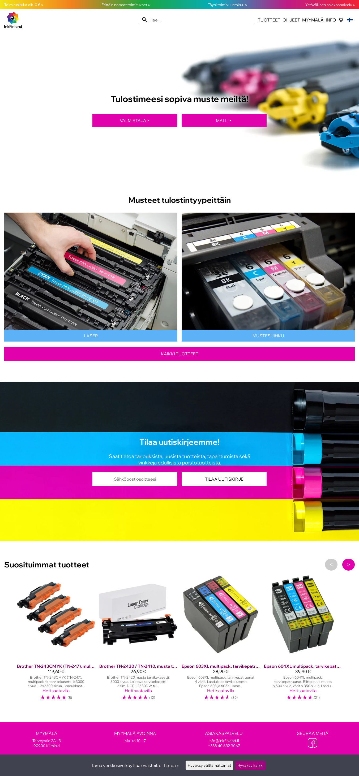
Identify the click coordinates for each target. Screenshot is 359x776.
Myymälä (313, 20)
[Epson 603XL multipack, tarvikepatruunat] (221, 640)
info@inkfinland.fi (224, 740)
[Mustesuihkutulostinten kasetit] (268, 340)
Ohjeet (291, 20)
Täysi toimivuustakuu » (227, 4)
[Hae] (196, 20)
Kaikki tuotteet (179, 353)
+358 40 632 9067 (224, 745)
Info (331, 20)
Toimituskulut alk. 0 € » (23, 4)
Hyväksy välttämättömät (209, 765)
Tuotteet (269, 20)
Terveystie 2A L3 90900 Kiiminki (46, 739)
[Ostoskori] (340, 20)
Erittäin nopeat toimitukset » (125, 4)
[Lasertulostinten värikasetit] (90, 340)
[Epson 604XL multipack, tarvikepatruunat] (303, 640)
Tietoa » (171, 765)
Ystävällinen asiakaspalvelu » (330, 4)
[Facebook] (312, 743)
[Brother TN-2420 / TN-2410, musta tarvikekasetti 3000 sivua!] (138, 640)
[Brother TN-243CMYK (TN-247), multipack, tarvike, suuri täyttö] (56, 640)
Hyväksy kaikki (250, 765)
